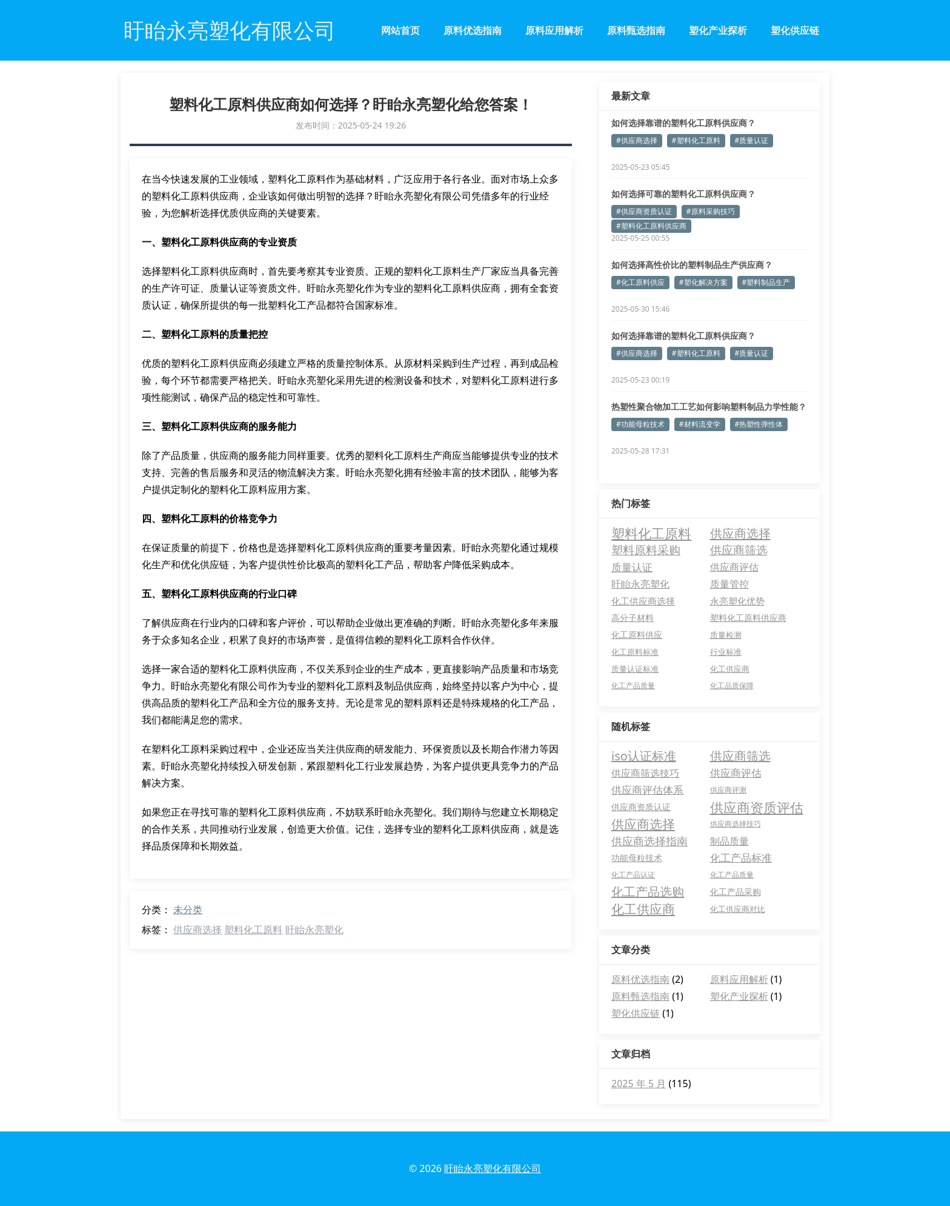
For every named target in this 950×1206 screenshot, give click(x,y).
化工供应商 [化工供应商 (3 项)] (729, 668)
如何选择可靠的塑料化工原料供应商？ (683, 193)
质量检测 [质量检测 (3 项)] (726, 634)
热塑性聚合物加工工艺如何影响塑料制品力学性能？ (708, 406)
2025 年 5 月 (638, 1083)
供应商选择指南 (649, 841)
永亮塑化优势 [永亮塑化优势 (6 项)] (737, 601)
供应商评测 (728, 790)
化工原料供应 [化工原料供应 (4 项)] (636, 634)
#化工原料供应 (640, 282)
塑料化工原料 (253, 929)
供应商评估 (736, 773)
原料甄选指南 (636, 30)
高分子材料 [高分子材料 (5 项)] (632, 617)
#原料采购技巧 (710, 211)
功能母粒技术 (636, 857)
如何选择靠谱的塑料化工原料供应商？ (683, 123)
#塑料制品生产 (766, 282)
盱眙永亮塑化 (314, 929)
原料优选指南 (472, 30)
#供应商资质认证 (644, 211)
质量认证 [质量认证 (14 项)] (632, 567)
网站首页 (400, 30)
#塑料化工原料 (696, 140)
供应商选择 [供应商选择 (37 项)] (740, 532)
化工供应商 (643, 908)
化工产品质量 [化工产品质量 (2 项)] (633, 685)
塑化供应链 (795, 30)
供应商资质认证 (641, 806)
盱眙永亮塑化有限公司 (492, 1168)
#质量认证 (752, 140)
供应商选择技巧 (735, 824)
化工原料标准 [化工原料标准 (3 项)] (635, 651)
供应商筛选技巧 (645, 773)
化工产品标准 (741, 858)
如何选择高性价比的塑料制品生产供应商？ (691, 264)
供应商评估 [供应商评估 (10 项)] (734, 567)
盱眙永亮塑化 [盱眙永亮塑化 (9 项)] (640, 584)
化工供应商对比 (737, 908)
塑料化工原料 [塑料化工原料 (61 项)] (651, 532)
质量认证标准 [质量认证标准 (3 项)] (635, 668)
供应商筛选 (740, 756)
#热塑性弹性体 (759, 424)
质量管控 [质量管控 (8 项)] (729, 584)
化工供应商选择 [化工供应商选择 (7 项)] (643, 601)
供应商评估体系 (647, 790)
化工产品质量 (732, 874)
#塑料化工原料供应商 (651, 226)
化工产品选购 (647, 891)
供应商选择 (197, 929)
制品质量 (729, 841)
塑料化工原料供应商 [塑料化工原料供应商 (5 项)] (748, 617)
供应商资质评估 (756, 807)
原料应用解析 (554, 30)
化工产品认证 (633, 874)
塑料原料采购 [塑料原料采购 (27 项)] (645, 549)
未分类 (187, 909)
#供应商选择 (636, 140)
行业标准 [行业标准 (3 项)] (726, 651)
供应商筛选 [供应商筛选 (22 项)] (739, 549)
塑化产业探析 (718, 30)
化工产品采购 (735, 891)
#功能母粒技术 (640, 424)
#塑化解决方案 (703, 282)
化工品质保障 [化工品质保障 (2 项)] (732, 685)
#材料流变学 (699, 424)
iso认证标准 (643, 756)
